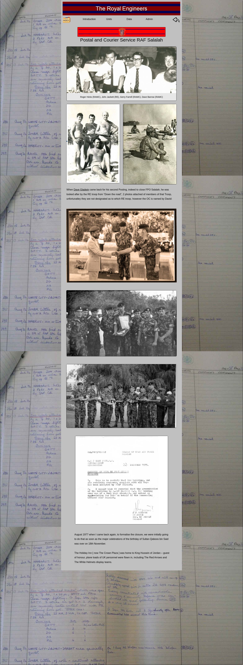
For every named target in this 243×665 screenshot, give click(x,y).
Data (129, 19)
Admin (149, 19)
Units (109, 19)
